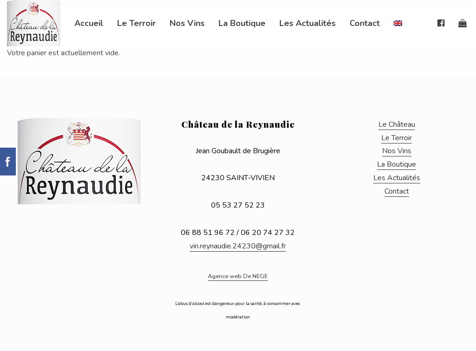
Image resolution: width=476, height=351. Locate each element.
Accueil (88, 23)
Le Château (396, 124)
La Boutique (241, 23)
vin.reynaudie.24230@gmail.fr (238, 246)
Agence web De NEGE (238, 276)
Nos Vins (187, 23)
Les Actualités (307, 23)
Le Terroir (136, 23)
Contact (365, 23)
